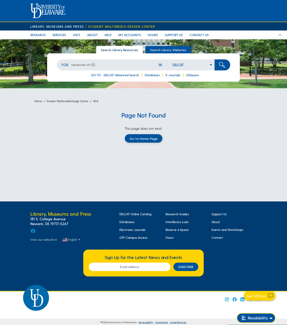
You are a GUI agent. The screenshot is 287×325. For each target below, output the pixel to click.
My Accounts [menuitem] (129, 35)
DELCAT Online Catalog (135, 214)
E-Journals (173, 75)
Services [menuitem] (59, 35)
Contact (217, 237)
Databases (152, 75)
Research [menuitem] (38, 35)
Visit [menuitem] (76, 35)
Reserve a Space (177, 230)
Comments (161, 322)
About (216, 222)
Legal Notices (178, 322)
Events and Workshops (227, 230)
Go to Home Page (144, 138)
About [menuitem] (92, 35)
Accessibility (145, 322)
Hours (170, 237)
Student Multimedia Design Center (121, 26)
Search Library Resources (119, 50)
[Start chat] (260, 296)
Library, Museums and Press (57, 26)
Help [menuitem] (108, 35)
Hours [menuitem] (153, 35)
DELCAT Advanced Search (121, 75)
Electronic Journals (132, 230)
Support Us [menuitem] (174, 35)
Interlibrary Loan (177, 222)
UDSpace (192, 75)
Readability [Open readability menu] (255, 318)
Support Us (219, 214)
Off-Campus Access (133, 237)
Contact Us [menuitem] (199, 35)
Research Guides (177, 214)
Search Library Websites (168, 50)
